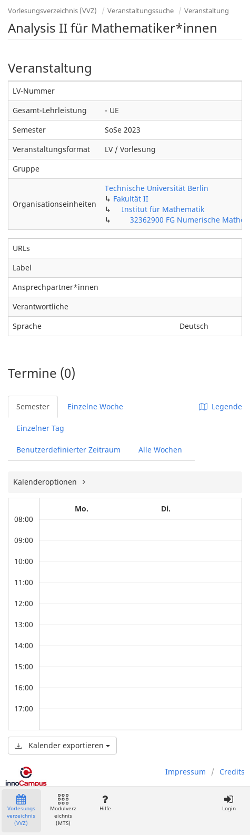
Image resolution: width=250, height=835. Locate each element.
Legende (220, 406)
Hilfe (105, 803)
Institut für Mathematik (163, 209)
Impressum (185, 772)
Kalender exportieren (62, 745)
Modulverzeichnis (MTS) (63, 810)
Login (228, 803)
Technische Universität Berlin (156, 188)
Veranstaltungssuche (140, 10)
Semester (32, 406)
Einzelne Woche (95, 406)
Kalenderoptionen (46, 482)
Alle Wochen (160, 450)
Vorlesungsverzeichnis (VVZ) (52, 10)
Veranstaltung (206, 10)
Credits (232, 772)
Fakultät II (130, 199)
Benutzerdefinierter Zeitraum (68, 450)
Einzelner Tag (40, 428)
